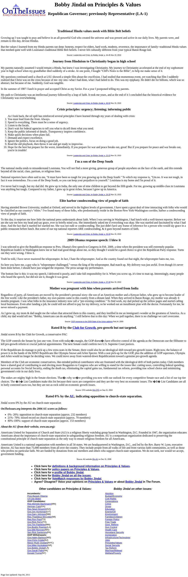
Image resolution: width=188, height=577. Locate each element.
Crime (108, 504)
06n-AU (95, 459)
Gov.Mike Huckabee (37, 545)
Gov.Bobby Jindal (36, 548)
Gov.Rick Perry (34, 522)
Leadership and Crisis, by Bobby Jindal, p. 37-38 (91, 282)
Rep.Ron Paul (34, 519)
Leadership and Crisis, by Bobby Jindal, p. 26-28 (91, 195)
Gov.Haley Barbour (36, 537)
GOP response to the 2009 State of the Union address (92, 322)
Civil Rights (110, 498)
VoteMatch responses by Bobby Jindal (76, 478)
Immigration (111, 535)
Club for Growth (84, 327)
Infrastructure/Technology (117, 537)
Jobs (107, 540)
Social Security (112, 545)
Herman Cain (34, 506)
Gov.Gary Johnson (36, 514)
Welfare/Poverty (113, 553)
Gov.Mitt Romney (35, 529)
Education (110, 509)
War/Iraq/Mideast (113, 550)
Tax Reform (110, 548)
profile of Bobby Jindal (68, 472)
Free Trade (110, 522)
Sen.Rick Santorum (37, 532)
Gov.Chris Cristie (35, 540)
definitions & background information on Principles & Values (91, 466)
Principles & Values (100, 481)
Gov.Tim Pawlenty (36, 524)
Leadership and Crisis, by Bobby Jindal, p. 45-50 (91, 103)
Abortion (109, 493)
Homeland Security (114, 532)
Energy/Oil (110, 511)
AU (72, 396)
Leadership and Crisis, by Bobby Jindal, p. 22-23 (91, 156)
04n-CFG (95, 390)
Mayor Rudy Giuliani (37, 542)
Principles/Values (113, 542)
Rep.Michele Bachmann (39, 504)
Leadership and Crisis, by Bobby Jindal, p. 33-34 (91, 234)
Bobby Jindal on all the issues (71, 475)
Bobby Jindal (133, 481)
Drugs (108, 506)
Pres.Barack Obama (37, 496)
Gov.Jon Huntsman (36, 511)
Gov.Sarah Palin (35, 550)
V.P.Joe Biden (34, 498)
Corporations (111, 501)
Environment (111, 514)
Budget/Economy (113, 496)
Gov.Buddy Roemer (37, 527)
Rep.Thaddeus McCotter (39, 516)
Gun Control (111, 527)
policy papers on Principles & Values (75, 469)
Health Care (111, 529)
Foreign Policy (112, 519)
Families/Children (113, 516)
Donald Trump (34, 553)
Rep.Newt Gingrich (36, 509)
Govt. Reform (111, 524)
